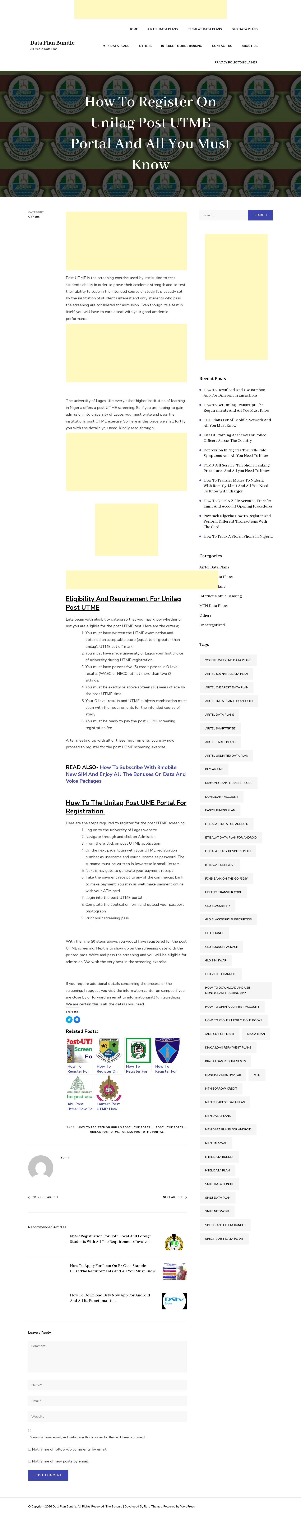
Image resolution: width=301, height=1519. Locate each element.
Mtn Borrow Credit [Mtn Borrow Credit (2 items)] (221, 1092)
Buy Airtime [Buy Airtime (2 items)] (214, 773)
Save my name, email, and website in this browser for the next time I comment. (88, 1441)
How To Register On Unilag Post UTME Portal (115, 1131)
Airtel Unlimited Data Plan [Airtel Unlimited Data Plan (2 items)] (226, 759)
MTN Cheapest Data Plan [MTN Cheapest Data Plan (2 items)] (225, 1106)
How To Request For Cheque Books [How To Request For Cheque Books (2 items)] (234, 1024)
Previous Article (43, 1201)
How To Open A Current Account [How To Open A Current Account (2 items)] (232, 1010)
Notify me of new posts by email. (60, 1464)
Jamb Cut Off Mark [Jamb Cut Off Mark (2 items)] (219, 1038)
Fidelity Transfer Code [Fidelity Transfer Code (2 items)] (223, 896)
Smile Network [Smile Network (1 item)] (217, 1215)
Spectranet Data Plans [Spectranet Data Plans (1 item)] (224, 1242)
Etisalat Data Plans (205, 30)
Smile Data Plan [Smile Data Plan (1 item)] (217, 1201)
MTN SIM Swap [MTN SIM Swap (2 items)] (216, 1147)
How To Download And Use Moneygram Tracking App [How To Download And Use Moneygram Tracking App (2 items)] (227, 994)
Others (146, 48)
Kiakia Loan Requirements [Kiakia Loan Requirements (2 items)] (225, 1065)
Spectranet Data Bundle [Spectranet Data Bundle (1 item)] (225, 1229)
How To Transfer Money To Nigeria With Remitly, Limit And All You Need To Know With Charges (236, 490)
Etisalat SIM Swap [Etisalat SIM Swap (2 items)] (220, 869)
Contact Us (223, 48)
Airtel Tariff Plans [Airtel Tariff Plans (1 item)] (220, 746)
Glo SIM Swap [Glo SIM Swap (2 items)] (215, 964)
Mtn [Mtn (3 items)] (257, 1079)
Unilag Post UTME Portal (143, 1135)
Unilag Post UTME (104, 1135)
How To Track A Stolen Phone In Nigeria (238, 540)
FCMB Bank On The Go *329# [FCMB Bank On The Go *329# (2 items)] (226, 882)
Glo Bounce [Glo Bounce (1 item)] (214, 937)
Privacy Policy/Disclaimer (236, 66)
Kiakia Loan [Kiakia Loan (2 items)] (256, 1038)
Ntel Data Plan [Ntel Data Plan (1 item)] (217, 1174)
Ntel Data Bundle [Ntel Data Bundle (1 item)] (219, 1160)
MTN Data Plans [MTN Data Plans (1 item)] (218, 1120)
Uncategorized (212, 628)
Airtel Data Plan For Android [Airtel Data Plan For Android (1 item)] (229, 705)
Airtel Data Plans (163, 30)
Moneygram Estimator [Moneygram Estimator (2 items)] (223, 1079)
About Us (250, 48)
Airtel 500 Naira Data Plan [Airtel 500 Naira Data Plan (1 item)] (226, 678)
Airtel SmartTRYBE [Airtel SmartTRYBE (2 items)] (220, 732)
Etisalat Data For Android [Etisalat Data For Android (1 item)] (226, 828)
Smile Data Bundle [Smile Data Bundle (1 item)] (219, 1188)
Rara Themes (153, 1510)
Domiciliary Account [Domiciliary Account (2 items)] (221, 800)
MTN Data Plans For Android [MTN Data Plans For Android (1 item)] (228, 1133)
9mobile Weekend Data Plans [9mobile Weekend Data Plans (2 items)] (228, 664)
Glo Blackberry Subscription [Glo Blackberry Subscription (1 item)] (228, 923)
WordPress (187, 1510)
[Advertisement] (150, 9)
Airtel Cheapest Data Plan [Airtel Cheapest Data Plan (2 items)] (226, 691)
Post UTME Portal (170, 1131)
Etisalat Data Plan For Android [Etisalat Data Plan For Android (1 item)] (231, 841)
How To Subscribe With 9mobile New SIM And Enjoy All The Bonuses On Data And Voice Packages (122, 778)
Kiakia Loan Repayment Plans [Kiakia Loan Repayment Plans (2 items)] (228, 1051)
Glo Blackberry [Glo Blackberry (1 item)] (217, 910)
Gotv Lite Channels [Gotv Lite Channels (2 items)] (220, 978)
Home (134, 30)
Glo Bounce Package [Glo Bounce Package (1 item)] (221, 950)
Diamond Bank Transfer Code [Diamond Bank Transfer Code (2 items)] (228, 787)
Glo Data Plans (245, 30)
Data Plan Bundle (53, 45)
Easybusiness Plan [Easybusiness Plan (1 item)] (220, 814)
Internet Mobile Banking (182, 48)
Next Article (175, 1201)
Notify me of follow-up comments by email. (69, 1452)
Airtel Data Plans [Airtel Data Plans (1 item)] (219, 718)
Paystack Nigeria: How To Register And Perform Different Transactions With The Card (237, 525)
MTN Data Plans (117, 48)
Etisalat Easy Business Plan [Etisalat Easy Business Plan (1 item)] (228, 855)
